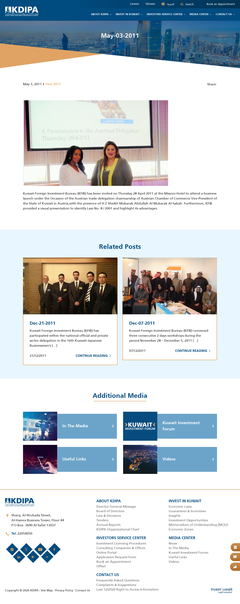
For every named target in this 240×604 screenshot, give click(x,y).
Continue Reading (93, 356)
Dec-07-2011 (142, 323)
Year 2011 (53, 84)
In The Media (55, 426)
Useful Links (54, 459)
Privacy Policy (64, 590)
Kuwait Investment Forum (161, 426)
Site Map (47, 590)
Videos (149, 459)
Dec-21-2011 (42, 323)
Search (187, 4)
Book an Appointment (217, 4)
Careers (134, 4)
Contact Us (82, 590)
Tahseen (150, 4)
